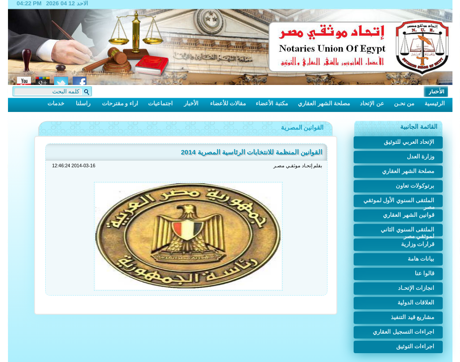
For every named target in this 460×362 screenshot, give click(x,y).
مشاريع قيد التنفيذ (412, 317)
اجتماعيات (160, 103)
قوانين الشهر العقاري (408, 215)
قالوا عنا (425, 273)
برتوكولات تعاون (415, 185)
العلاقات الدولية (416, 302)
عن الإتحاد (372, 103)
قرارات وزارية (418, 244)
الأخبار (191, 103)
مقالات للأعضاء (228, 103)
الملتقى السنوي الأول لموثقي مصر (399, 202)
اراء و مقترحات (120, 103)
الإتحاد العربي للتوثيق (409, 142)
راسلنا (83, 103)
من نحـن (404, 103)
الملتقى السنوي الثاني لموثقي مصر (407, 231)
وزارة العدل (421, 156)
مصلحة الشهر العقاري (324, 103)
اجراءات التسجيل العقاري (403, 331)
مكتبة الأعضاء (272, 103)
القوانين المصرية (302, 127)
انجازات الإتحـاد (416, 288)
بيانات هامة (421, 258)
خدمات (55, 103)
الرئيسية (435, 103)
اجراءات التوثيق (415, 346)
